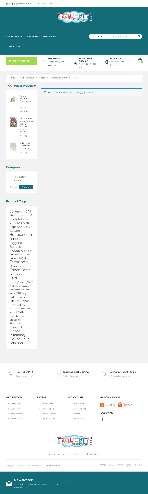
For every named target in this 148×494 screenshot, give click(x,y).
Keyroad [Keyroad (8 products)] (18, 286)
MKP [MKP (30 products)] (19, 293)
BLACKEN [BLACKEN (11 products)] (28, 251)
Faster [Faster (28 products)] (14, 274)
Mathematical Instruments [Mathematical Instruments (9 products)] (20, 290)
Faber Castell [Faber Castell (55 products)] (21, 270)
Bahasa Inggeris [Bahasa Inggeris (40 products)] (16, 240)
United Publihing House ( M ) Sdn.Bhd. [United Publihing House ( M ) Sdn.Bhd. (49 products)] (19, 337)
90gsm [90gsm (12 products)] (13, 223)
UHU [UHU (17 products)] (23, 327)
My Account (78, 403)
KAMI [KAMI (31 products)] (13, 278)
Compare (26, 187)
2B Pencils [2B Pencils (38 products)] (17, 211)
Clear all (13, 187)
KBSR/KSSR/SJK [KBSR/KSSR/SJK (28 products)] (22, 282)
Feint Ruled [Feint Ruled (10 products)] (23, 274)
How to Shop (48, 408)
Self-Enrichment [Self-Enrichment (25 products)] (17, 314)
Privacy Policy (80, 454)
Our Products (27, 77)
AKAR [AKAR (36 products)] (22, 227)
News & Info (47, 403)
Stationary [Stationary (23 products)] (16, 323)
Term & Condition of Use (60, 454)
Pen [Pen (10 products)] (23, 305)
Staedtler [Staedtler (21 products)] (15, 319)
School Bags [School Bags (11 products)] (25, 309)
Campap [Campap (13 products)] (25, 254)
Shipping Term (48, 418)
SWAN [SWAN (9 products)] (25, 324)
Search (139, 36)
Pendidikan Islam (58, 77)
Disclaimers (94, 454)
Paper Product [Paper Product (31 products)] (19, 303)
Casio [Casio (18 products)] (13, 257)
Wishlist (76, 413)
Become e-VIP (79, 418)
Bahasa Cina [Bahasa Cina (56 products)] (21, 234)
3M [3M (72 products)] (28, 211)
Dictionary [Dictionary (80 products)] (19, 261)
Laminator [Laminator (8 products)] (26, 286)
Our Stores (15, 408)
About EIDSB (16, 403)
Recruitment (16, 413)
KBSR (42, 77)
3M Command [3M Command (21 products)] (18, 215)
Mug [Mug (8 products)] (24, 294)
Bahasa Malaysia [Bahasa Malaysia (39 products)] (16, 248)
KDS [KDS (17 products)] (12, 285)
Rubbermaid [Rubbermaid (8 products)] (14, 309)
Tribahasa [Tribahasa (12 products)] (14, 327)
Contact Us (15, 418)
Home (12, 77)
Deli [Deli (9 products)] (28, 258)
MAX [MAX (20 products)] (12, 293)
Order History (79, 408)
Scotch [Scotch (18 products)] (13, 312)
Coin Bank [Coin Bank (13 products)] (21, 258)
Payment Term (49, 413)
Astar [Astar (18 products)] (17, 230)
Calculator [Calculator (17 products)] (15, 254)
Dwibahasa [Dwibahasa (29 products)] (18, 266)
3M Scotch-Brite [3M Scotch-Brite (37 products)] (21, 217)
